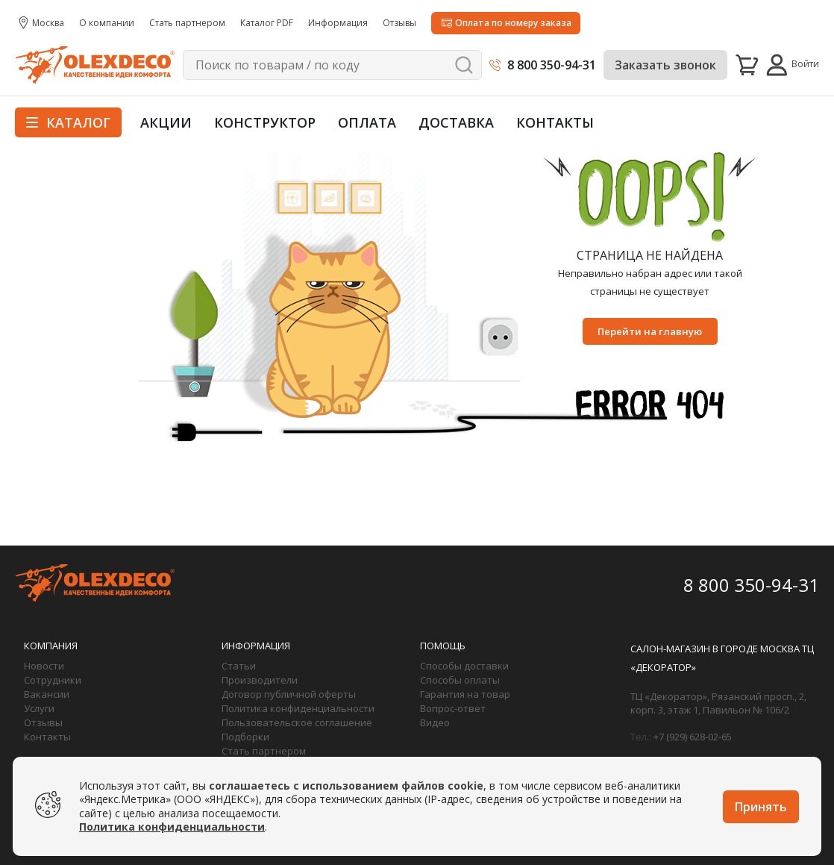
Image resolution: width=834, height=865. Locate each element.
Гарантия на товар (465, 694)
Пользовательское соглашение (297, 722)
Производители (260, 680)
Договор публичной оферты (289, 694)
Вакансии (46, 694)
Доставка (456, 122)
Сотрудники (52, 680)
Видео (435, 722)
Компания (51, 645)
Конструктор (265, 122)
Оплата (367, 122)
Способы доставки (464, 665)
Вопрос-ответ (453, 708)
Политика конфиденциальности (298, 708)
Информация (256, 645)
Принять (761, 807)
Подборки (245, 736)
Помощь (442, 645)
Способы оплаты (460, 680)
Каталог (68, 122)
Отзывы (43, 722)
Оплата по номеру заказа (513, 22)
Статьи (239, 665)
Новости (44, 665)
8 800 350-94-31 (551, 65)
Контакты (555, 122)
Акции (166, 122)
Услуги (39, 708)
